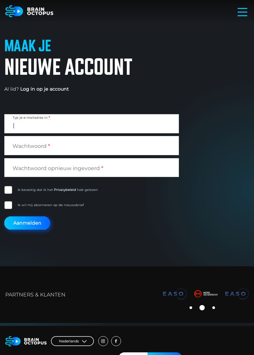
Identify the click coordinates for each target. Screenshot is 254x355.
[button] (191, 307)
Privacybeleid (65, 190)
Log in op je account (44, 89)
